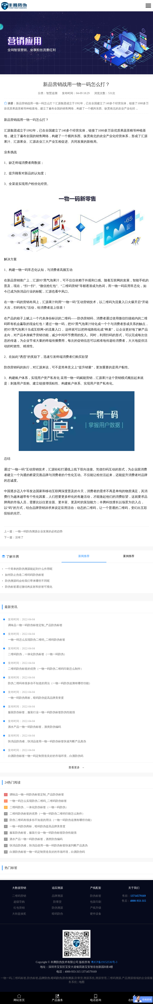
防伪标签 (95, 895)
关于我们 (133, 887)
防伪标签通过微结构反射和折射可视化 (27, 586)
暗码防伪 (57, 913)
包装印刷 (95, 901)
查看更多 (76, 767)
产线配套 (95, 887)
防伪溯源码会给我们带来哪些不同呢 (26, 580)
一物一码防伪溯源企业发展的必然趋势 (39, 531)
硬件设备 (95, 913)
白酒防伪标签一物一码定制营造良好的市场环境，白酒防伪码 (45, 755)
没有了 (19, 537)
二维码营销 (19, 895)
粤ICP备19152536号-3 (103, 962)
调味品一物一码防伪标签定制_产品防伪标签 (35, 625)
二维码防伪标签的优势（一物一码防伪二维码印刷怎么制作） (45, 668)
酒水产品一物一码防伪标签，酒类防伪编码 (34, 726)
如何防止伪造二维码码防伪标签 (23, 574)
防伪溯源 (57, 907)
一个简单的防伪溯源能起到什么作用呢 (27, 568)
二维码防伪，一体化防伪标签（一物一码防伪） (37, 654)
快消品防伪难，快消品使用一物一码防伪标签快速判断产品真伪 (47, 741)
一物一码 (29, 119)
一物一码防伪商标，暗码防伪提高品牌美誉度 (36, 697)
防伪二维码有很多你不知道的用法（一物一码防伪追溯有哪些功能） (50, 683)
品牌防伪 (44, 978)
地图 (81, 982)
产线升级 (95, 907)
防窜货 (57, 901)
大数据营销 (19, 887)
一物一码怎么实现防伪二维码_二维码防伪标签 (36, 639)
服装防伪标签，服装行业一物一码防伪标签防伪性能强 (41, 712)
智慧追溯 (51, 93)
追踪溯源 (57, 887)
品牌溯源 (57, 895)
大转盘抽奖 (19, 913)
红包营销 (19, 907)
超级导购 (19, 901)
